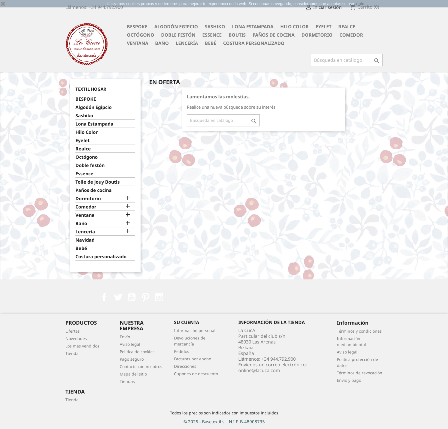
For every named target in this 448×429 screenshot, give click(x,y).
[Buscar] (347, 60)
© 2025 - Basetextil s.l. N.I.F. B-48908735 (224, 421)
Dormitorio (317, 35)
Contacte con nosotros (141, 366)
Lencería (187, 43)
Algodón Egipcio (176, 26)
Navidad (85, 240)
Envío (125, 336)
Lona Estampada (252, 26)
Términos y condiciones (359, 331)
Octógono (140, 35)
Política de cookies (137, 351)
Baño (162, 43)
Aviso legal (130, 344)
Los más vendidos (82, 346)
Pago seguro (132, 359)
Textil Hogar (90, 89)
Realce (346, 26)
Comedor (351, 35)
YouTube (131, 297)
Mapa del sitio (133, 374)
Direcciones (185, 366)
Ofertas (72, 331)
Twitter (118, 297)
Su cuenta (186, 322)
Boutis (237, 35)
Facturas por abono (192, 359)
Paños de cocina (274, 35)
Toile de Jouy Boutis (97, 182)
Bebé (210, 43)
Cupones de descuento (196, 373)
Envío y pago (349, 380)
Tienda (72, 353)
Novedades (76, 338)
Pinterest (145, 297)
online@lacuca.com (259, 370)
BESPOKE (137, 26)
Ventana (137, 43)
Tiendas (127, 381)
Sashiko (215, 26)
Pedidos (181, 351)
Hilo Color (294, 26)
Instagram (159, 297)
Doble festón (178, 35)
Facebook (104, 297)
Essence (212, 35)
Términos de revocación (359, 373)
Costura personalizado (254, 43)
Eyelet (323, 26)
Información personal (194, 330)
